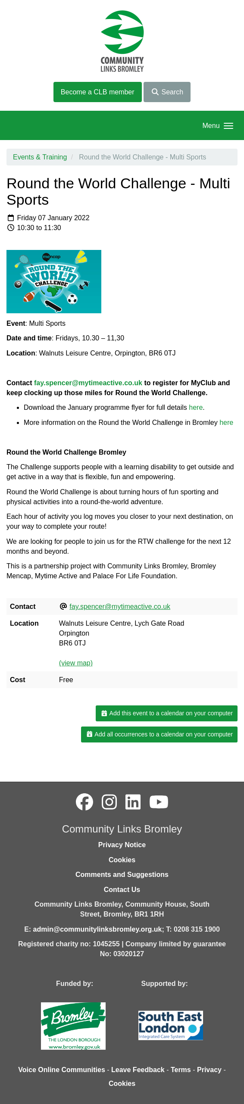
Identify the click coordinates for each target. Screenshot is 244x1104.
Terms (181, 1069)
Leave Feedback (138, 1069)
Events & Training (40, 157)
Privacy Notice (122, 844)
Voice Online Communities (61, 1069)
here (196, 407)
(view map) (76, 663)
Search (167, 92)
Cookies (122, 860)
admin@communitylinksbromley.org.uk (97, 929)
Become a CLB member (98, 92)
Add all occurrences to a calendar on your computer (159, 734)
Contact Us (122, 889)
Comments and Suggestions (122, 874)
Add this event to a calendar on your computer (166, 713)
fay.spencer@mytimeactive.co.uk (88, 383)
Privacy (209, 1069)
